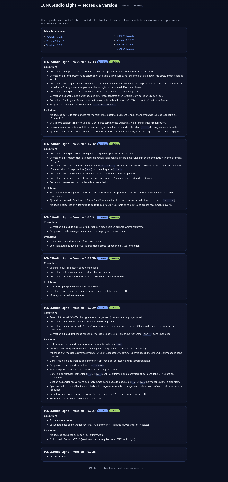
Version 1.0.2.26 (125, 48)
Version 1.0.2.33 (55, 36)
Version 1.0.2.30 (125, 35)
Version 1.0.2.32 (55, 41)
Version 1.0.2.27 (125, 44)
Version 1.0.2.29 (125, 40)
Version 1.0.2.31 (55, 45)
